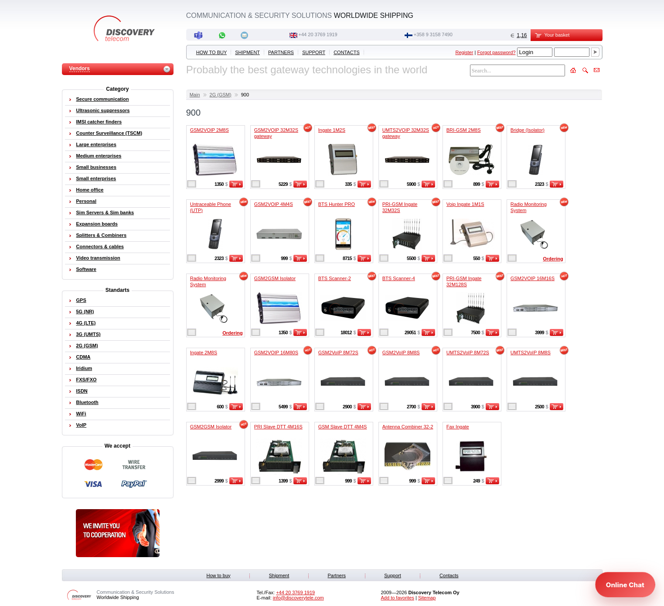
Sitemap (427, 597)
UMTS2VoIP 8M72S (467, 352)
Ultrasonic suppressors (103, 110)
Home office (90, 189)
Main (195, 94)
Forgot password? (496, 52)
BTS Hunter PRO (336, 204)
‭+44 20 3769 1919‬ (318, 34)
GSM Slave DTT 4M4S (342, 426)
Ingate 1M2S (331, 130)
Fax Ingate (457, 426)
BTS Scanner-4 (398, 278)
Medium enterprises (99, 155)
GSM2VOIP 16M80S (276, 352)
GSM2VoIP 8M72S (338, 352)
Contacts (347, 52)
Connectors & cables (100, 246)
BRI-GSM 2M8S (463, 130)
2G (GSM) (221, 94)
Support (313, 52)
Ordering (553, 258)
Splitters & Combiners (101, 235)
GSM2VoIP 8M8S (401, 352)
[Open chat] (625, 584)
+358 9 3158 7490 (433, 34)
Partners (281, 52)
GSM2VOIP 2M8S (209, 130)
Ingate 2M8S (203, 352)
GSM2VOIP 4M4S (273, 204)
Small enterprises (96, 178)
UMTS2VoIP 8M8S (531, 352)
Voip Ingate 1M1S (465, 204)
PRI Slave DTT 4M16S (278, 426)
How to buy (211, 52)
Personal (86, 201)
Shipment (247, 52)
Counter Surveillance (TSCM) (109, 133)
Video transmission (98, 257)
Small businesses (96, 167)
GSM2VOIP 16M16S (533, 278)
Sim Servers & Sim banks (105, 212)
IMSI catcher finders (99, 121)
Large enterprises (96, 144)
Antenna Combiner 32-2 (407, 426)
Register (464, 52)
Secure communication (102, 99)
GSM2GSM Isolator (275, 278)
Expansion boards (97, 223)
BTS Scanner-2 (334, 278)
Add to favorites (397, 597)
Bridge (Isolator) (528, 130)
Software (86, 269)
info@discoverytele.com (298, 597)
